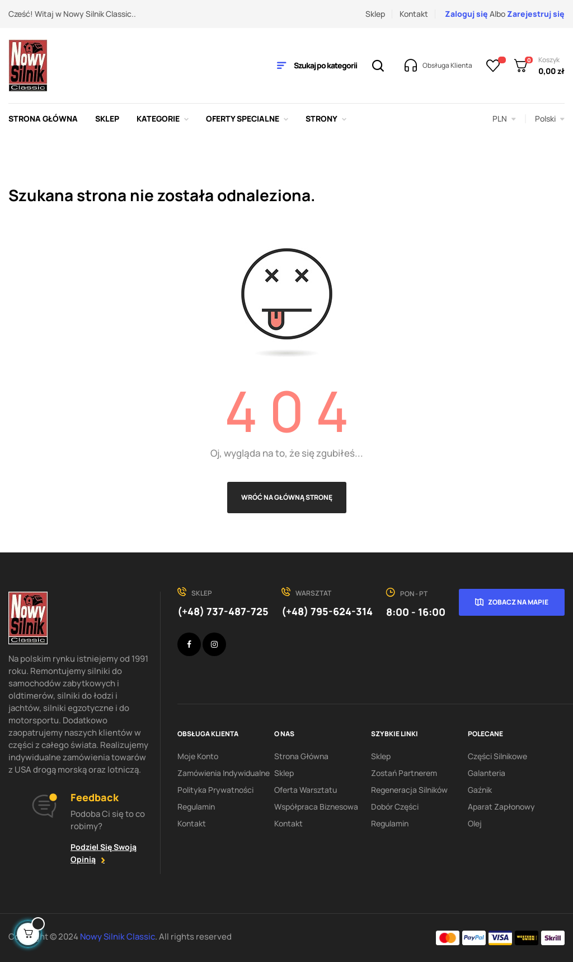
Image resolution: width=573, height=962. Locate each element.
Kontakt (414, 13)
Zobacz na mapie (518, 602)
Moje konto (197, 756)
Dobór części (395, 806)
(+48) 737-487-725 (223, 611)
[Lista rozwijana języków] (550, 119)
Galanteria (486, 773)
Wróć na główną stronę (286, 497)
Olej (475, 823)
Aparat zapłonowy (501, 806)
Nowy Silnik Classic (117, 936)
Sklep (375, 13)
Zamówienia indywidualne (223, 773)
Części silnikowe (497, 756)
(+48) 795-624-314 (327, 611)
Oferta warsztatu (305, 789)
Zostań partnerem (404, 773)
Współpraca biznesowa (316, 806)
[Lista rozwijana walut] (504, 119)
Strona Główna (301, 756)
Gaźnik (480, 789)
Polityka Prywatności (215, 789)
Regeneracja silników (409, 789)
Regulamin (196, 806)
